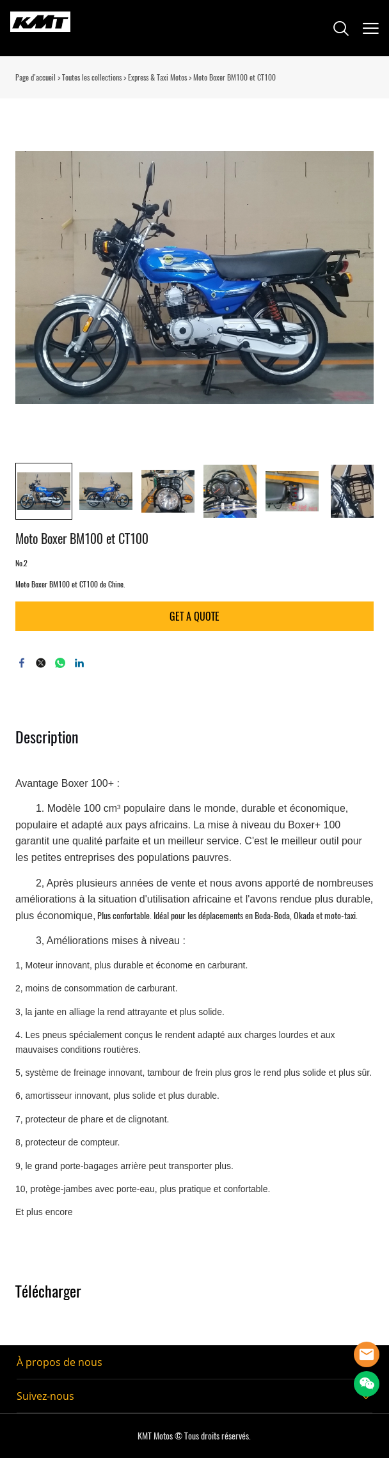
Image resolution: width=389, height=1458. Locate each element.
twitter (41, 662)
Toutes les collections (92, 77)
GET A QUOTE (194, 616)
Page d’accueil (35, 77)
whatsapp (60, 662)
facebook (21, 662)
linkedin (79, 662)
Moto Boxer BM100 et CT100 (234, 77)
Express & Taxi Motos (157, 77)
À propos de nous (59, 1362)
